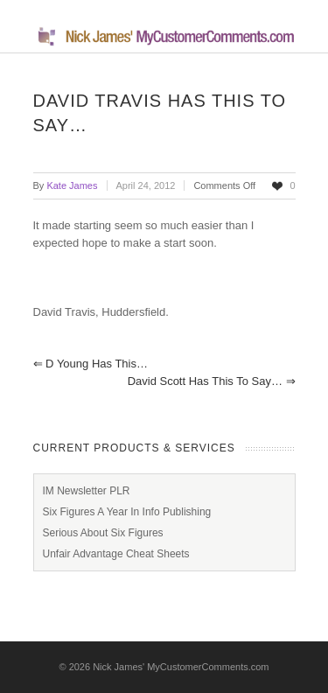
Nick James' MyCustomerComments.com (181, 667)
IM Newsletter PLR (86, 491)
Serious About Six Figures (103, 533)
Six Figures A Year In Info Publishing (127, 512)
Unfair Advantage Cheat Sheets (116, 554)
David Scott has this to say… (212, 381)
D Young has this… (90, 363)
